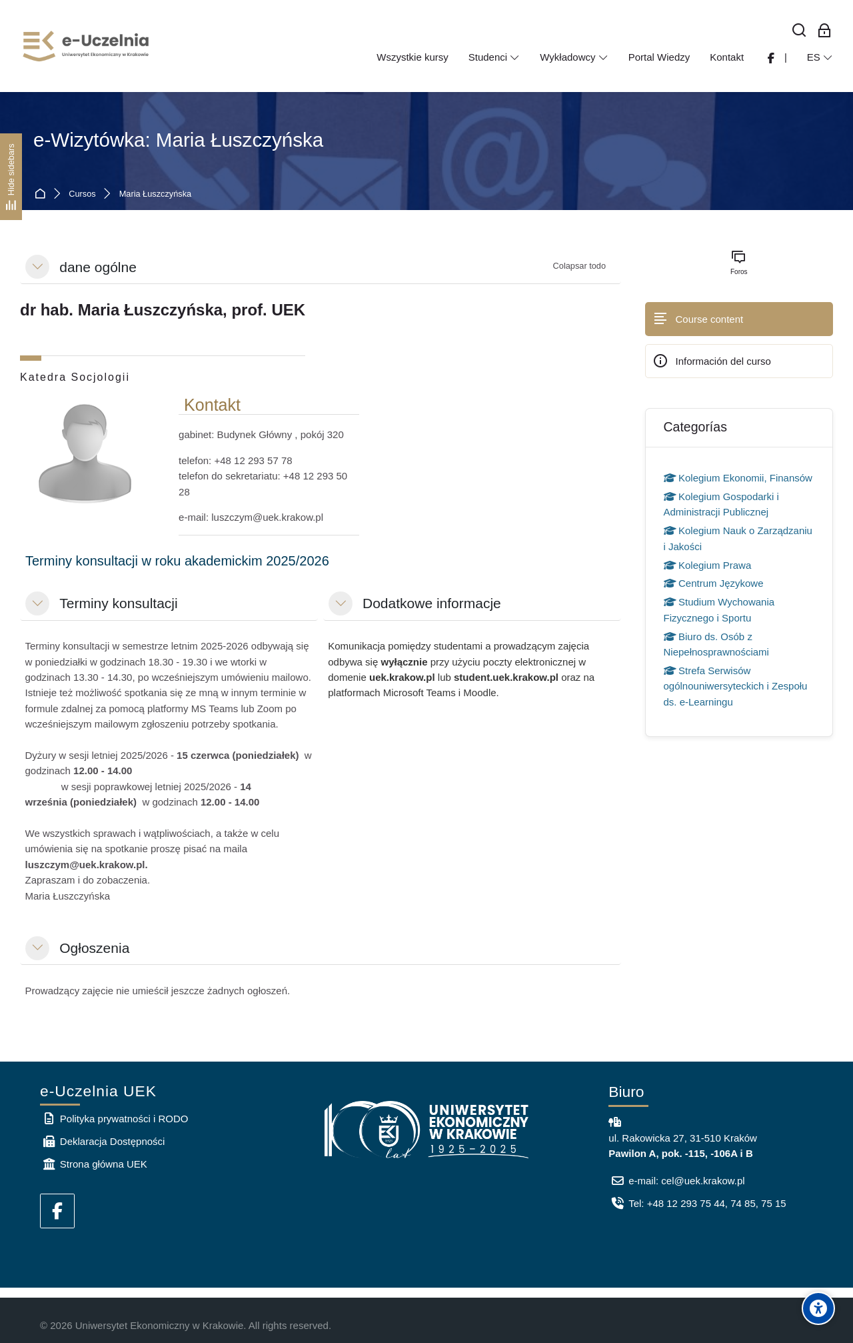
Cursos (82, 194)
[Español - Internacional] (820, 57)
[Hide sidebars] (11, 176)
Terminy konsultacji (118, 603)
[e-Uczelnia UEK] (86, 46)
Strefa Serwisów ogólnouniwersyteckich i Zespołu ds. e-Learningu (736, 686)
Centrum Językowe (714, 583)
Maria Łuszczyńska (155, 194)
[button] (37, 267)
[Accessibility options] (818, 1308)
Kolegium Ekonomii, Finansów (738, 477)
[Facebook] (57, 1211)
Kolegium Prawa (708, 565)
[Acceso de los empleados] (824, 31)
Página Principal (42, 194)
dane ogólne (98, 267)
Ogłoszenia (94, 948)
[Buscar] (799, 31)
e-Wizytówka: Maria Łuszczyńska (178, 140)
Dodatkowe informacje (432, 603)
